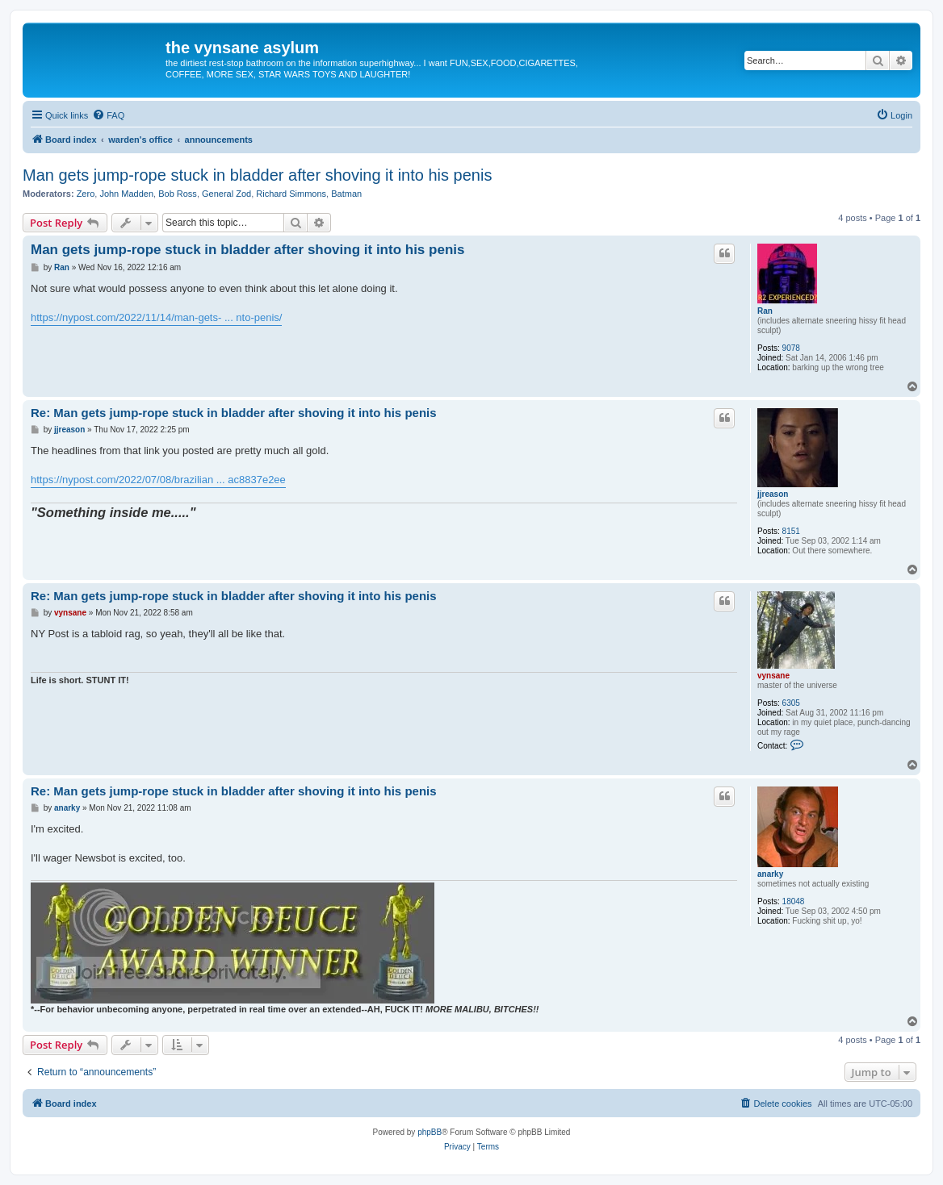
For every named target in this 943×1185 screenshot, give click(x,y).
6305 (791, 703)
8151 (791, 531)
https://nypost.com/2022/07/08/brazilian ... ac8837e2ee (158, 480)
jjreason (772, 494)
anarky (770, 874)
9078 (791, 348)
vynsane (773, 675)
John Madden (126, 193)
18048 (793, 901)
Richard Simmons (291, 193)
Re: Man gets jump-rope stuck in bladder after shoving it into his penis (234, 412)
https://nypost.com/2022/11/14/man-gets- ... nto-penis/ (156, 317)
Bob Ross (177, 193)
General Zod (226, 193)
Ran (765, 311)
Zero (86, 193)
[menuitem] (108, 115)
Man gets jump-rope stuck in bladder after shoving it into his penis (257, 175)
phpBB (429, 1132)
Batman (346, 193)
